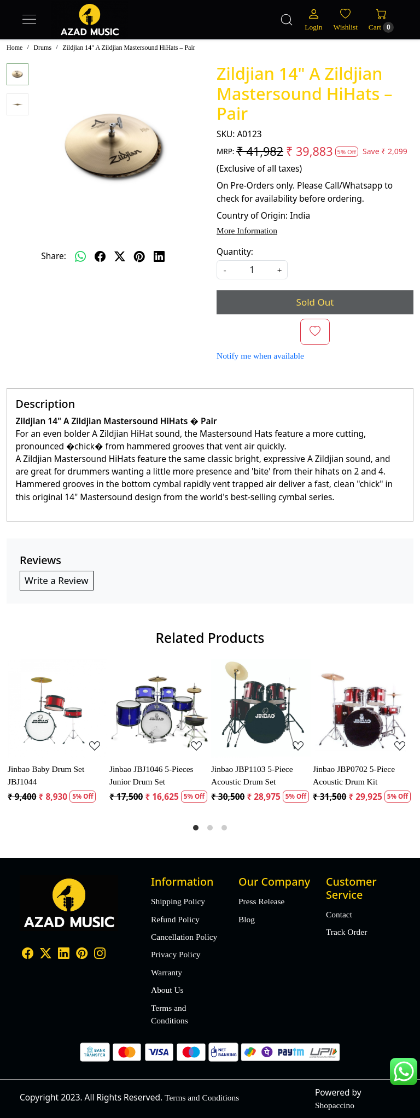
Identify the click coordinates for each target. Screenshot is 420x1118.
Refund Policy (175, 919)
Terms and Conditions (169, 1014)
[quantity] (252, 269)
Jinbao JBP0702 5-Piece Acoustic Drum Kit (354, 775)
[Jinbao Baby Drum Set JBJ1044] (57, 708)
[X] (46, 954)
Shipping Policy (178, 901)
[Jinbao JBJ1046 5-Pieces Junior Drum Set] (159, 708)
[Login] (313, 20)
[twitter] (120, 256)
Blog (246, 919)
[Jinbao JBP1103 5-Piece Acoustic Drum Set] (261, 708)
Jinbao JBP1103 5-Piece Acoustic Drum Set (252, 775)
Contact (339, 914)
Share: (53, 256)
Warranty (166, 972)
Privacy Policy (175, 954)
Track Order (346, 931)
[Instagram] (100, 954)
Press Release (261, 901)
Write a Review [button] (57, 580)
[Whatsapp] (80, 256)
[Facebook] (28, 954)
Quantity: (235, 251)
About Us (167, 989)
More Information (247, 230)
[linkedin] (159, 256)
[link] (286, 20)
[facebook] (100, 256)
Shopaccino (334, 1105)
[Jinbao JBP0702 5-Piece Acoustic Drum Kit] (362, 708)
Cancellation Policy (184, 936)
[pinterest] (139, 256)
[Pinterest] (82, 954)
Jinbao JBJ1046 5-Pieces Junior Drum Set (151, 775)
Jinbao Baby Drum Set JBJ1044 (46, 775)
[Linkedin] (64, 954)
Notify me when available (260, 355)
